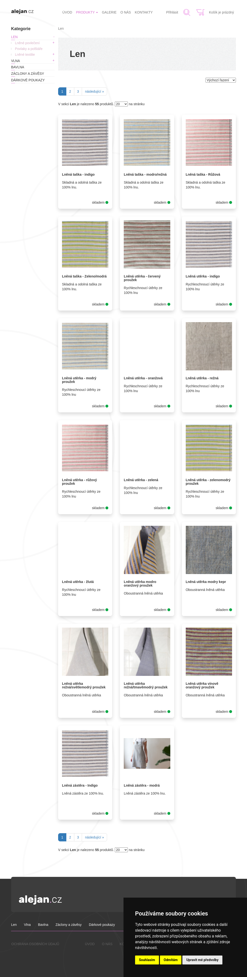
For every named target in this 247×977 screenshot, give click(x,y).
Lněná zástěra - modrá (142, 785)
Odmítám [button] (171, 960)
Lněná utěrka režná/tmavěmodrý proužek (145, 685)
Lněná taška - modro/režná (145, 174)
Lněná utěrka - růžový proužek (79, 481)
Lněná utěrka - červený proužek (142, 278)
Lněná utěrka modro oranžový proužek (140, 583)
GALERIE (109, 12)
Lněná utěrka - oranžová (143, 378)
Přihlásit (172, 12)
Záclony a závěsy (27, 74)
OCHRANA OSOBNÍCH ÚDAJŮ (35, 944)
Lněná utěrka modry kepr (206, 582)
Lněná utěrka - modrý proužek (79, 380)
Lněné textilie (25, 54)
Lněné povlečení (27, 43)
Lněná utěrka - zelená (141, 480)
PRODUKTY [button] (87, 12)
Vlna (15, 61)
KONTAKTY (144, 12)
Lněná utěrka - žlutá (78, 582)
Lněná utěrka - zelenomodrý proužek (208, 481)
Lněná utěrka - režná (202, 378)
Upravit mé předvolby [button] (202, 960)
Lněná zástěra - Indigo (80, 785)
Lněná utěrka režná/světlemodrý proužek (84, 685)
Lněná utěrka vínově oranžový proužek (202, 685)
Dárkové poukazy (28, 80)
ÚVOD (67, 12)
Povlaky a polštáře (28, 49)
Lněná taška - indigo (78, 174)
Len (14, 37)
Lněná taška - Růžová (203, 174)
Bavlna (17, 67)
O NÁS (125, 12)
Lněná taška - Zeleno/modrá (84, 276)
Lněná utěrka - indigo (203, 276)
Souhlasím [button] (147, 960)
